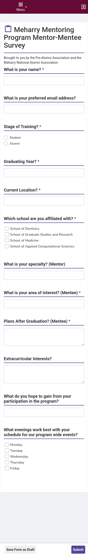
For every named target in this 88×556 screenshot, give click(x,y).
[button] (6, 7)
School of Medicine (24, 240)
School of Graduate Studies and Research (41, 234)
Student (15, 138)
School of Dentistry (24, 228)
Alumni (15, 144)
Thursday (17, 462)
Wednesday (19, 456)
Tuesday (16, 450)
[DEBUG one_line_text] (44, 80)
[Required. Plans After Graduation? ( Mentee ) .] (44, 337)
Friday (14, 468)
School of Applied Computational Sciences (42, 246)
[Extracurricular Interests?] (44, 374)
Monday (16, 445)
